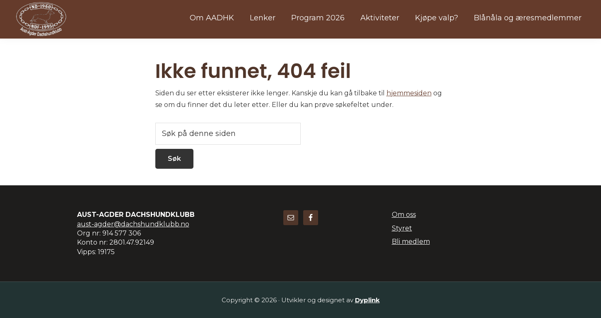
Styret (402, 228)
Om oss (404, 214)
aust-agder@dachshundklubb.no (133, 224)
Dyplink (367, 300)
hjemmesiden (409, 93)
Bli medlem (411, 241)
